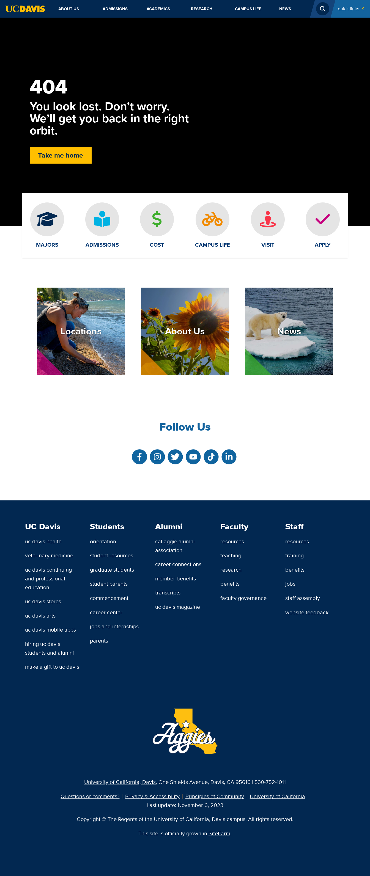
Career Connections (178, 564)
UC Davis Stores (43, 601)
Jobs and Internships (114, 626)
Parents (99, 640)
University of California (277, 796)
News (285, 9)
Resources (232, 541)
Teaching (230, 555)
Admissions (115, 9)
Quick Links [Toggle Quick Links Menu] (348, 8)
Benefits (230, 584)
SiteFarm (219, 833)
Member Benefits (175, 578)
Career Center (106, 612)
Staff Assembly (302, 598)
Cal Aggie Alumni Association (175, 546)
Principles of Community (214, 796)
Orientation (103, 541)
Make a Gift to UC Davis (52, 667)
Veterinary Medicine (49, 555)
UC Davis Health (43, 541)
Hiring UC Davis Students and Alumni (49, 648)
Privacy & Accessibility (152, 796)
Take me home (60, 155)
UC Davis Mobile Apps (50, 629)
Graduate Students (112, 570)
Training (294, 555)
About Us (68, 9)
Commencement (109, 598)
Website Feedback (306, 612)
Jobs (290, 584)
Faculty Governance (243, 598)
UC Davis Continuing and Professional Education (48, 578)
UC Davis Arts (40, 615)
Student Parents (109, 584)
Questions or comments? (90, 796)
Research (201, 9)
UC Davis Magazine (177, 607)
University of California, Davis (120, 782)
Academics (158, 9)
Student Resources (111, 555)
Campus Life (248, 9)
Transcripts (167, 592)
